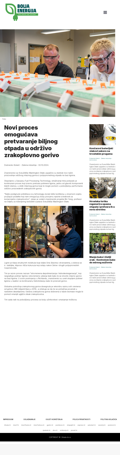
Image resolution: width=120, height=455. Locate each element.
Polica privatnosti (81, 419)
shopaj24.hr (71, 425)
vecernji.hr (102, 425)
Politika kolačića (109, 419)
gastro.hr (50, 425)
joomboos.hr (60, 425)
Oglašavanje (29, 419)
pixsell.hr (74, 430)
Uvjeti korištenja (54, 419)
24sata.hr (7, 425)
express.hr (81, 425)
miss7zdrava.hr (39, 425)
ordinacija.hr (64, 430)
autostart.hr (92, 425)
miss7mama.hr (26, 425)
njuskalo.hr (46, 430)
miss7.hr (16, 425)
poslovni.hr (112, 425)
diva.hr (55, 430)
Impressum (8, 419)
